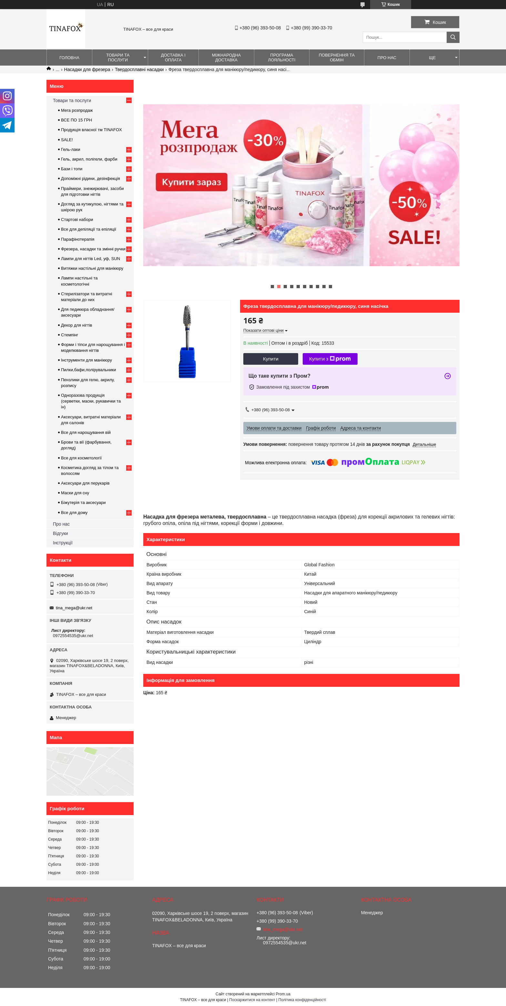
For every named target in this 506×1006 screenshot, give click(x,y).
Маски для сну (75, 492)
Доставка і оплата (173, 57)
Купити (270, 359)
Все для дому (74, 512)
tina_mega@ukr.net (74, 607)
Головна (69, 57)
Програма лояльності (282, 57)
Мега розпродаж (77, 110)
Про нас (387, 57)
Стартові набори (77, 219)
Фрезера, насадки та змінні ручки (93, 248)
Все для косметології (81, 458)
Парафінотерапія (77, 239)
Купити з (330, 359)
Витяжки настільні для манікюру (92, 268)
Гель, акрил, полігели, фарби (89, 159)
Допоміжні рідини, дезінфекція (90, 178)
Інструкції (63, 542)
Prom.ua (283, 994)
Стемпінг (69, 334)
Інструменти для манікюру (86, 360)
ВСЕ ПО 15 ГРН (76, 120)
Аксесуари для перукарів (85, 483)
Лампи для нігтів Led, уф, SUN (90, 258)
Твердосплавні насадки (139, 69)
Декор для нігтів (76, 325)
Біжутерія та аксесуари (83, 502)
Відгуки (60, 533)
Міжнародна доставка (226, 57)
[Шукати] (453, 37)
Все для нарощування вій (86, 432)
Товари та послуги (117, 57)
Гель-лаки (70, 149)
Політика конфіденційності (302, 1000)
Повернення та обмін (337, 57)
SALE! (67, 139)
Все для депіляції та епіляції (88, 229)
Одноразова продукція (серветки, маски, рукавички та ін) (91, 401)
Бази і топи (71, 168)
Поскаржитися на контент (252, 1000)
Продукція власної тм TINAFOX (91, 129)
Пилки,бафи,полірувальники (88, 369)
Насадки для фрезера (87, 69)
